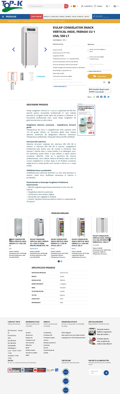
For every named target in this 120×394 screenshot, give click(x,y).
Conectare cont (30, 340)
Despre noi (29, 338)
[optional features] (88, 50)
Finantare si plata (49, 338)
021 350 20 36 (12, 343)
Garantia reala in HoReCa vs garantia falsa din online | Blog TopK (104, 331)
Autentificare (88, 6)
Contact (28, 333)
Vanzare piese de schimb (49, 351)
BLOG (27, 348)
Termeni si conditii (31, 353)
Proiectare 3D (48, 335)
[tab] (51, 105)
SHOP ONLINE (36, 16)
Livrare (46, 340)
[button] (73, 6)
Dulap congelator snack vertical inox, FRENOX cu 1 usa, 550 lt (17, 242)
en (77, 6)
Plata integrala (66, 333)
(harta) (20, 330)
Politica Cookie (30, 350)
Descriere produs (37, 104)
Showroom (29, 335)
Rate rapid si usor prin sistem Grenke (73, 335)
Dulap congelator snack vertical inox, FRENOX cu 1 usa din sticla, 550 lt (80, 242)
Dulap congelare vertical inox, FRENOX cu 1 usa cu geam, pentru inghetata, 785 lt (39, 243)
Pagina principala (14, 21)
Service (46, 348)
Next (45, 49)
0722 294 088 (97, 16)
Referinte (29, 345)
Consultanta (47, 333)
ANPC (27, 355)
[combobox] (48, 6)
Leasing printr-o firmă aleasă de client (73, 338)
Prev (13, 49)
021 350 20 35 (12, 341)
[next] (109, 239)
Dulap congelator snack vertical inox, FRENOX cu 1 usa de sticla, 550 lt (59, 242)
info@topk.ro (12, 348)
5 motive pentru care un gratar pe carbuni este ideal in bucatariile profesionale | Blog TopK (104, 341)
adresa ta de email (94, 372)
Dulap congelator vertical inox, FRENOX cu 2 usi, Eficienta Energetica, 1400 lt (102, 239)
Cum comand (30, 343)
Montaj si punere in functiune (50, 344)
